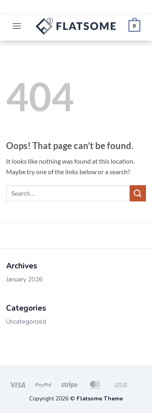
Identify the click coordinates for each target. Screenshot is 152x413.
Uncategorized (26, 322)
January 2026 (24, 279)
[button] (17, 26)
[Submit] (138, 193)
